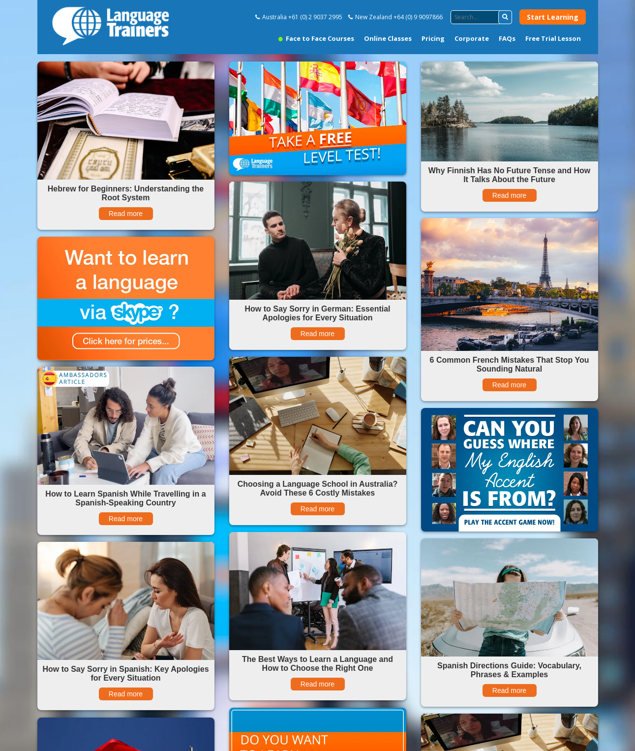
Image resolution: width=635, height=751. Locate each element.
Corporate (471, 38)
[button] (505, 17)
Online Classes (388, 38)
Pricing (433, 38)
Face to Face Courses (316, 38)
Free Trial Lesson (553, 38)
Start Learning (552, 17)
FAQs (507, 38)
